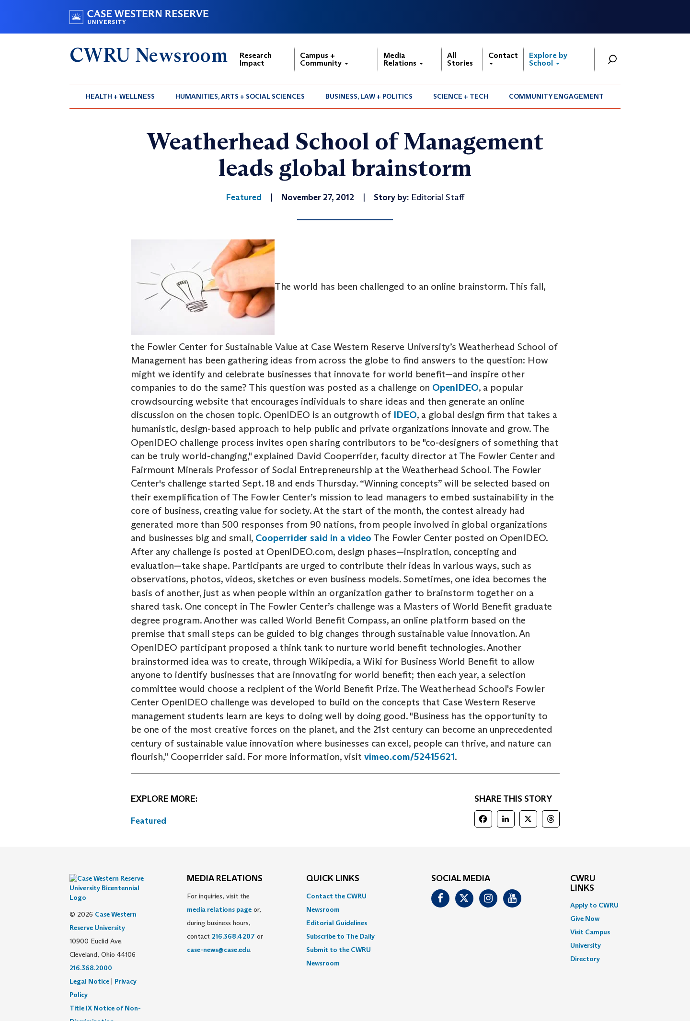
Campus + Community (324, 59)
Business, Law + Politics (369, 96)
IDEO (405, 414)
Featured (148, 821)
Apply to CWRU (594, 905)
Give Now (584, 918)
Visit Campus (590, 932)
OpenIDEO (455, 387)
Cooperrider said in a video (313, 538)
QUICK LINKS (332, 879)
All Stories (460, 59)
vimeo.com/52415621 (409, 756)
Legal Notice (89, 957)
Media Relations (403, 59)
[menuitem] (120, 96)
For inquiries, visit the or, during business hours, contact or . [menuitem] (225, 923)
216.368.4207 (233, 936)
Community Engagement (556, 96)
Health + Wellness (120, 96)
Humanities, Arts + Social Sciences (240, 96)
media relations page (219, 909)
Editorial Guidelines (336, 923)
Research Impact (256, 59)
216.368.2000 (90, 944)
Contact (503, 58)
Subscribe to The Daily (340, 936)
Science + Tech (460, 96)
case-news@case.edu (218, 949)
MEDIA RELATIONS (225, 879)
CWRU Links (583, 883)
